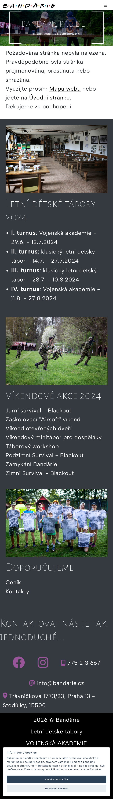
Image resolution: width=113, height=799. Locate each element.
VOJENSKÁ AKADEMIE (56, 743)
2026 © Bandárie (56, 719)
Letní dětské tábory (56, 731)
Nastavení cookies (56, 788)
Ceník (13, 582)
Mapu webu (65, 88)
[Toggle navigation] (105, 5)
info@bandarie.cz (56, 683)
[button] (8, 28)
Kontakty (17, 591)
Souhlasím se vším (56, 779)
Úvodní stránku (49, 97)
